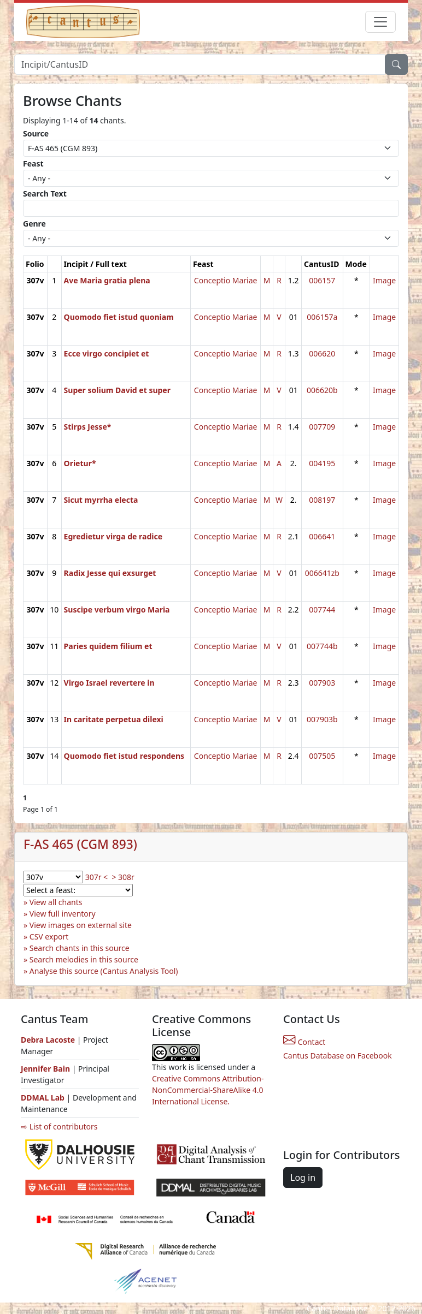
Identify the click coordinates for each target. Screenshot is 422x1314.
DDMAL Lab (43, 1097)
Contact (304, 1042)
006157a (322, 317)
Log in (302, 1178)
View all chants (56, 902)
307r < (96, 877)
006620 (322, 353)
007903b (322, 719)
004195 (322, 463)
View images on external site (81, 925)
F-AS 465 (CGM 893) (80, 844)
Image (384, 280)
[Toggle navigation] (380, 22)
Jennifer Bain (46, 1068)
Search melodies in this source (84, 959)
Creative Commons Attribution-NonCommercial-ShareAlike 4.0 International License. (207, 1090)
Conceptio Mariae (225, 280)
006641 (322, 536)
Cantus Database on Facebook (337, 1055)
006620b (322, 390)
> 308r (123, 877)
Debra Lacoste (48, 1039)
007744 (322, 609)
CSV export (49, 936)
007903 (322, 682)
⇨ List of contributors (59, 1126)
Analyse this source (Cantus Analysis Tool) (104, 971)
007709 (322, 426)
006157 (322, 280)
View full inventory (63, 913)
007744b (322, 646)
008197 (322, 500)
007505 (322, 756)
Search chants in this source (80, 948)
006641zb (322, 573)
